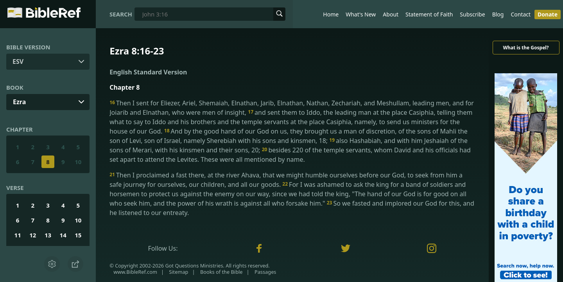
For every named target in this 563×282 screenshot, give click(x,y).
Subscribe (472, 14)
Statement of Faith (429, 14)
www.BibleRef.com (135, 271)
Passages (265, 271)
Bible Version (28, 47)
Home (331, 14)
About (390, 14)
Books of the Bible (221, 271)
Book (14, 87)
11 (17, 235)
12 (32, 235)
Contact (521, 14)
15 (78, 235)
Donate (548, 14)
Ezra (19, 102)
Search (120, 14)
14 (63, 235)
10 (78, 162)
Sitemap (178, 271)
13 (48, 235)
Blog (498, 14)
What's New (361, 14)
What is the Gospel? (526, 47)
